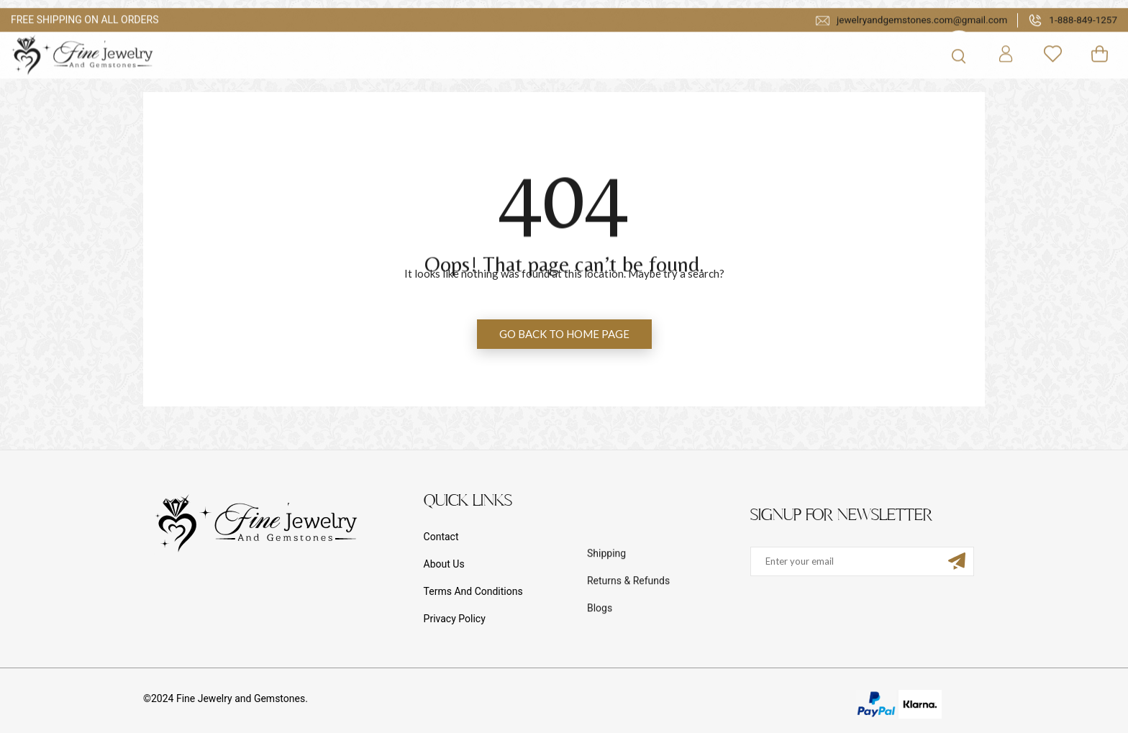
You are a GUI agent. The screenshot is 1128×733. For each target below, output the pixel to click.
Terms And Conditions (473, 591)
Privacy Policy (455, 618)
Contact (441, 536)
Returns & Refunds (628, 621)
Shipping (606, 594)
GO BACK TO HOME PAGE (564, 333)
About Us (444, 564)
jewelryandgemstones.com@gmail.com (906, 39)
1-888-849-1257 (1072, 39)
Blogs (599, 649)
